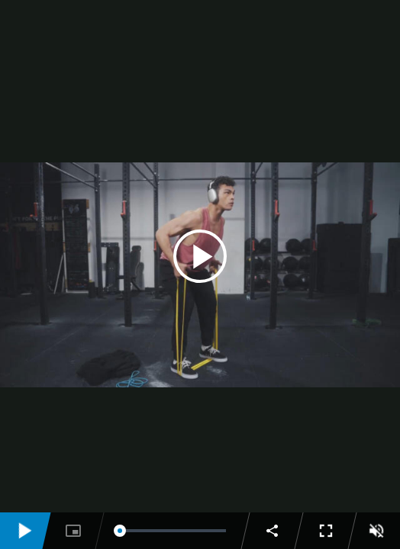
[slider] (173, 530)
